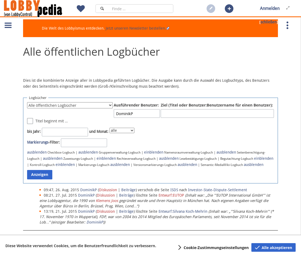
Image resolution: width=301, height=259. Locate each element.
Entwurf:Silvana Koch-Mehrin (183, 211)
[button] (229, 8)
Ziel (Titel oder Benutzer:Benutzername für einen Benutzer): (217, 105)
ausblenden (37, 152)
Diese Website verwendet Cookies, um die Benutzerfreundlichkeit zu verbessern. (80, 245)
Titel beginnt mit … (51, 120)
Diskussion (108, 190)
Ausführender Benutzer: (136, 105)
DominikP (94, 222)
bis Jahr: (34, 131)
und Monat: (98, 131)
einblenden (153, 152)
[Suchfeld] (141, 8)
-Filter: (43, 142)
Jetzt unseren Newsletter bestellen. (136, 28)
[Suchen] (102, 8)
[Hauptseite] (42, 8)
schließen (268, 22)
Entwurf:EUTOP (171, 195)
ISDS (174, 190)
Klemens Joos (107, 200)
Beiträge (128, 190)
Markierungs (37, 142)
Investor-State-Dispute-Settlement (217, 190)
